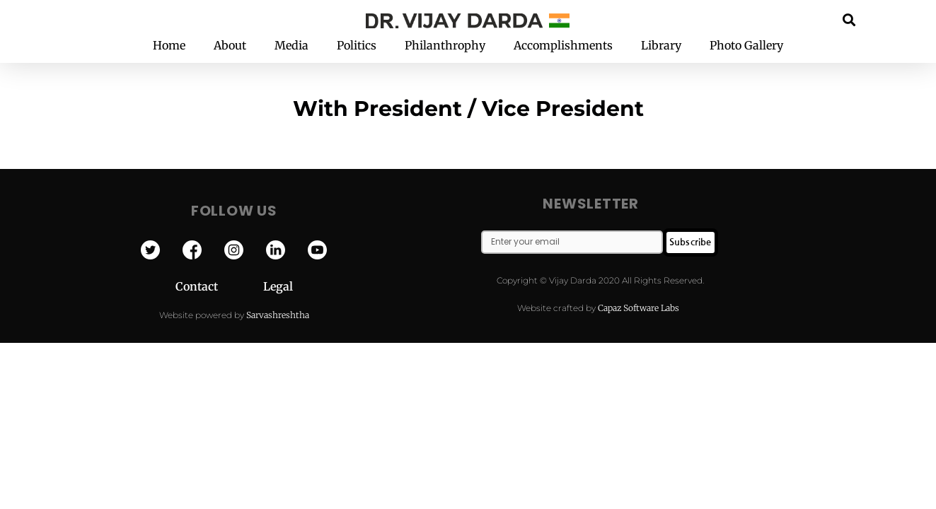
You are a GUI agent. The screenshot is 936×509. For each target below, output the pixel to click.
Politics (356, 45)
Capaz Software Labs (638, 308)
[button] (848, 19)
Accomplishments (563, 45)
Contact (219, 286)
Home (169, 45)
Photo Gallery (746, 45)
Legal (278, 286)
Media (291, 45)
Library (661, 45)
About (230, 45)
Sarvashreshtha (277, 315)
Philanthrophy (445, 45)
